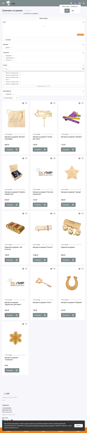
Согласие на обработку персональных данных (40, 425)
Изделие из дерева (68, 247)
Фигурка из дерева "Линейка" (71, 137)
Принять (78, 425)
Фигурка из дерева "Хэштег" (43, 247)
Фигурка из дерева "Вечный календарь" (15, 138)
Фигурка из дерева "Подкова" (71, 302)
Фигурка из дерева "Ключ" (42, 302)
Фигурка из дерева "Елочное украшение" (43, 193)
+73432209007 (6, 408)
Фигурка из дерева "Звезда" (71, 192)
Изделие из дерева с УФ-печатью (13, 248)
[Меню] (3, 3)
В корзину (12, 149)
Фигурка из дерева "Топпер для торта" (42, 138)
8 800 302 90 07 (7, 410)
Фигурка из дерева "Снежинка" (11, 359)
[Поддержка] (84, 3)
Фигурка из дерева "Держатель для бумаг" (13, 303)
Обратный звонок (7, 412)
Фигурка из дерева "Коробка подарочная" (15, 193)
